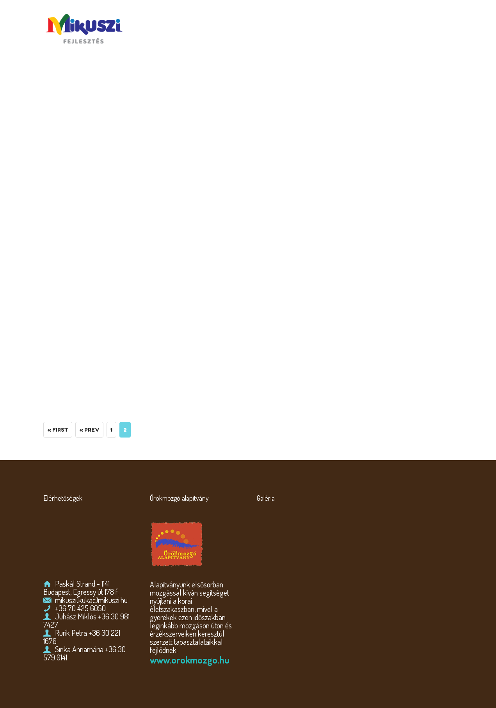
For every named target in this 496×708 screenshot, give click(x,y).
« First (57, 430)
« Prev (89, 430)
